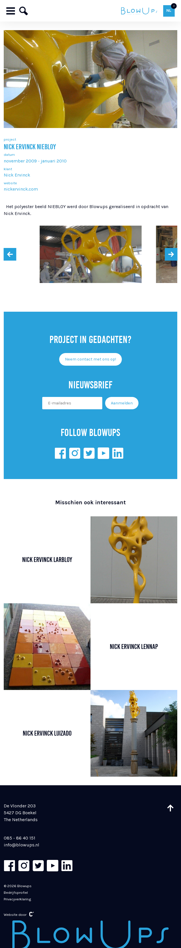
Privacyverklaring (17, 899)
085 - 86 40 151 (19, 838)
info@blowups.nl (21, 845)
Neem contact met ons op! (90, 359)
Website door (19, 914)
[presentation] (10, 254)
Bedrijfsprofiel (16, 892)
